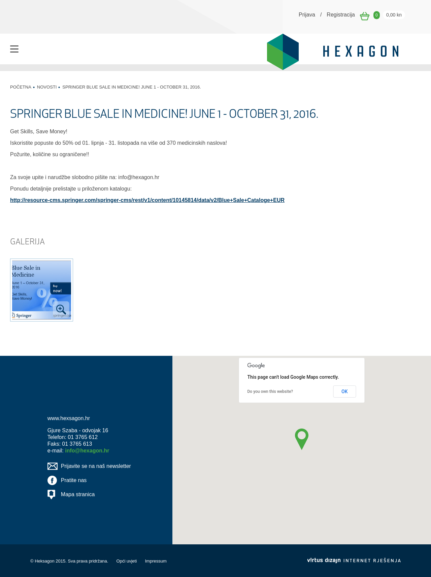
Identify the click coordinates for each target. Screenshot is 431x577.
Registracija (341, 15)
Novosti (47, 87)
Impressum (155, 561)
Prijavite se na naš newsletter (96, 466)
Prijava (307, 15)
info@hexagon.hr (87, 450)
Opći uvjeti (127, 561)
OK (344, 391)
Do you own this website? (270, 391)
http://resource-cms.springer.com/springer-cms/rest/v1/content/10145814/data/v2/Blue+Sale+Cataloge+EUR (147, 200)
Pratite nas (74, 480)
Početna (20, 87)
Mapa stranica (78, 494)
